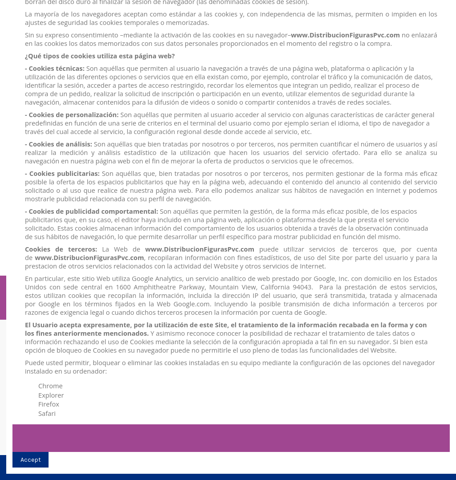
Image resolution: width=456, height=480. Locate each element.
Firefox (48, 403)
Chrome (50, 385)
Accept (30, 460)
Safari (47, 413)
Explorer (51, 395)
